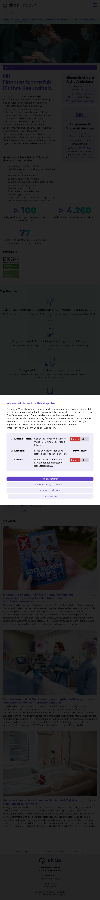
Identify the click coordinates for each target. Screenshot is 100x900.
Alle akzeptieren (50, 478)
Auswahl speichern (50, 490)
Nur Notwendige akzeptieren (50, 484)
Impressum (51, 496)
